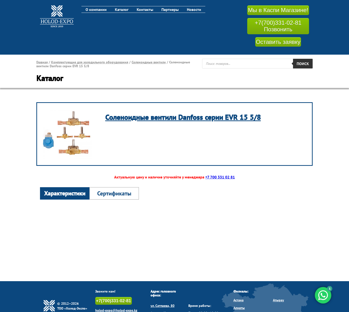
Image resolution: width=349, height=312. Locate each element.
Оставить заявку (278, 42)
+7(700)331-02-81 (113, 300)
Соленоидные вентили (149, 62)
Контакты (145, 9)
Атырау (278, 300)
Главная (42, 62)
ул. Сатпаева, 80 (162, 306)
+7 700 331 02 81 (220, 177)
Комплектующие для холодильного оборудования (89, 62)
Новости (194, 9)
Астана (238, 300)
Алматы (239, 308)
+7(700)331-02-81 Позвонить (278, 26)
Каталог (121, 9)
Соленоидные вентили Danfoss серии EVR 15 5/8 (183, 117)
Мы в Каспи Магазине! (278, 10)
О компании (96, 9)
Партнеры (170, 9)
